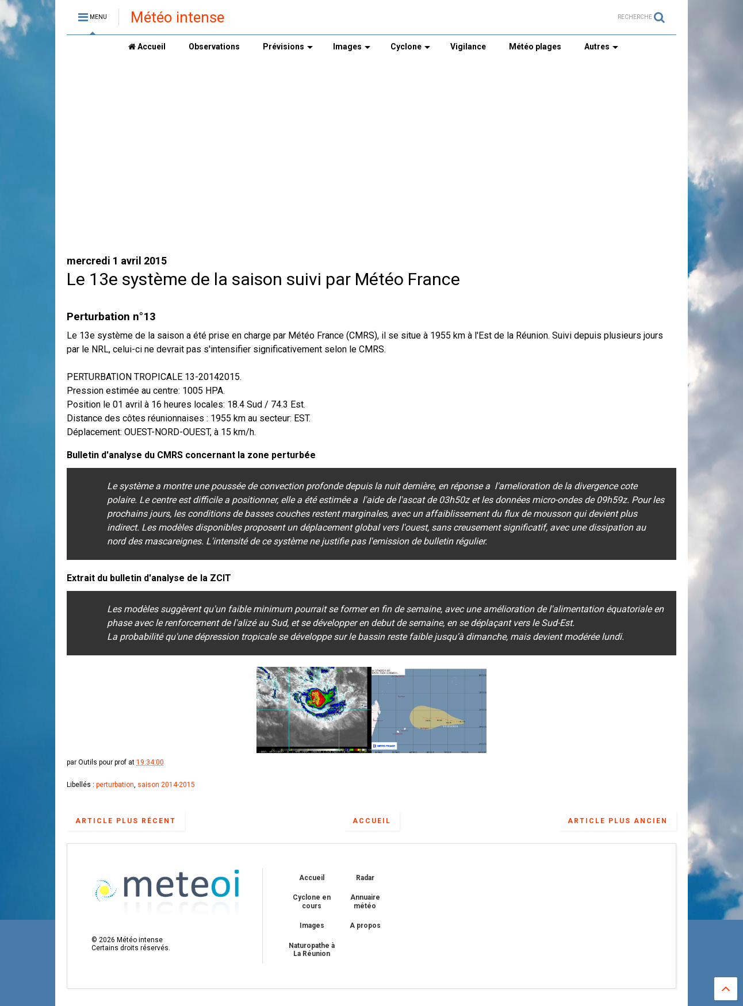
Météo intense (177, 17)
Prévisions (288, 46)
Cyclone (410, 46)
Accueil (147, 46)
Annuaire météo (365, 901)
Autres (601, 46)
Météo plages (535, 46)
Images (351, 46)
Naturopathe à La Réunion (312, 950)
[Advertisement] (371, 155)
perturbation (115, 785)
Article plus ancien (618, 821)
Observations (214, 46)
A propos (365, 925)
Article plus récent (125, 821)
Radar (365, 878)
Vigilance (468, 46)
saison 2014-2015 (166, 785)
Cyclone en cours (312, 901)
